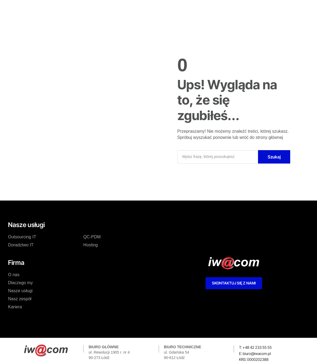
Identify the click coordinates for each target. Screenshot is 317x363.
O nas (81, 9)
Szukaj (274, 157)
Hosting (90, 245)
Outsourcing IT (22, 237)
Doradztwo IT (20, 245)
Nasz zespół (172, 9)
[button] (253, 359)
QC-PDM (92, 237)
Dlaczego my (108, 9)
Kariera (198, 9)
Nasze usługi (140, 9)
